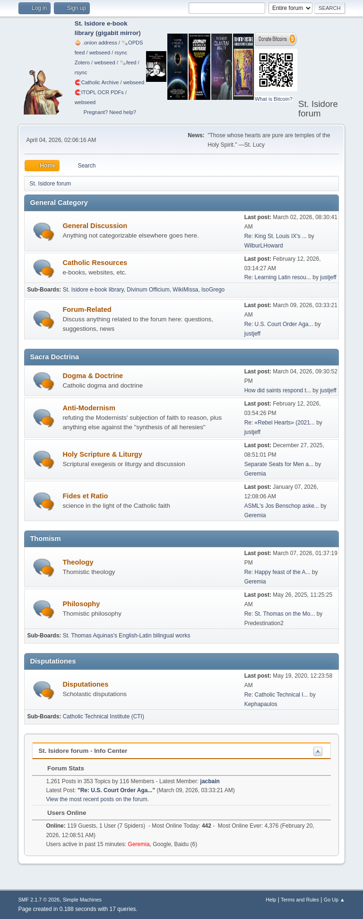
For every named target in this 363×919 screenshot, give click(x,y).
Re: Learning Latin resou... (277, 277)
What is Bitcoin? (274, 99)
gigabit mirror (118, 32)
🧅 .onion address (96, 42)
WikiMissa (185, 289)
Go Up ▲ (334, 899)
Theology (77, 562)
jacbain (210, 781)
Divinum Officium (148, 289)
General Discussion (94, 226)
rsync (120, 52)
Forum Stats (61, 768)
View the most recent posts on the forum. (97, 799)
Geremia (255, 473)
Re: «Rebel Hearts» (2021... (279, 422)
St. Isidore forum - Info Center (82, 750)
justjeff (328, 277)
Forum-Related (86, 309)
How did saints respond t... (277, 390)
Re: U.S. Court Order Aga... (278, 324)
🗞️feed (128, 62)
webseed (99, 52)
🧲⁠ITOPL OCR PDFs (99, 92)
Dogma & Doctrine (92, 376)
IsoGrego (213, 289)
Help (271, 899)
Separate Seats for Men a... (279, 464)
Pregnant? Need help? (110, 112)
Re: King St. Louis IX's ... (275, 236)
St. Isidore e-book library (93, 289)
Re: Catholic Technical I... (276, 694)
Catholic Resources (94, 262)
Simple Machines (82, 899)
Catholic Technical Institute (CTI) (103, 716)
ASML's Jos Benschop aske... (281, 506)
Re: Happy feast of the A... (277, 572)
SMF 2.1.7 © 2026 (39, 899)
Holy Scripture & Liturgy (102, 454)
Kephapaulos (260, 704)
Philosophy (81, 604)
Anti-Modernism (88, 408)
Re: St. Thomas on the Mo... (279, 613)
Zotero (82, 62)
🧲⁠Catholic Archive (97, 82)
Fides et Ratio (85, 496)
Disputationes (85, 684)
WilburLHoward (263, 245)
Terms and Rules (300, 899)
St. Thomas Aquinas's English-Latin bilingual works (126, 635)
